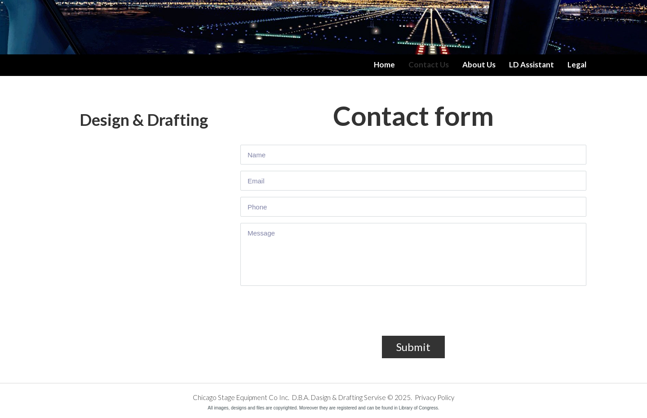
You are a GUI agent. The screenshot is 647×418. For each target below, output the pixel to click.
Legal (576, 64)
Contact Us (428, 64)
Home (384, 64)
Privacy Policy (434, 397)
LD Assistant (531, 64)
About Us (479, 64)
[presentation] (308, 316)
